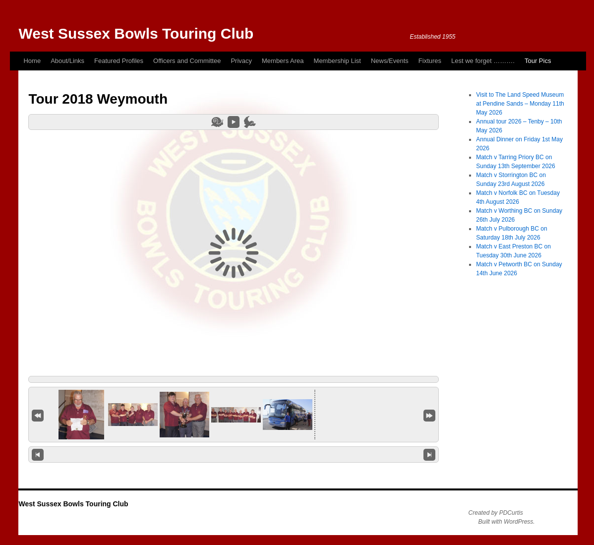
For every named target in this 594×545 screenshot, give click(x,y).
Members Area (283, 60)
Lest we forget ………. (483, 60)
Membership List (337, 60)
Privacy (241, 60)
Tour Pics (538, 60)
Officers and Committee (187, 60)
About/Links (67, 60)
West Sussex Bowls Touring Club (135, 33)
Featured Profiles (118, 60)
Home (32, 60)
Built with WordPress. (506, 521)
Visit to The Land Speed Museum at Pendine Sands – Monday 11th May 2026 (520, 103)
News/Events (390, 60)
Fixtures (429, 60)
